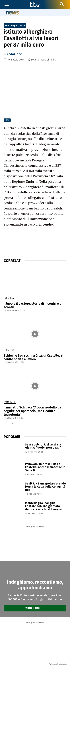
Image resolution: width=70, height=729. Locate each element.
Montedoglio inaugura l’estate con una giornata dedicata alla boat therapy (43, 506)
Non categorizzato (15, 25)
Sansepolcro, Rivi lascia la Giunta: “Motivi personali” (43, 446)
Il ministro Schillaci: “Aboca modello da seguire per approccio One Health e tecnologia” (32, 411)
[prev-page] (6, 424)
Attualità (10, 402)
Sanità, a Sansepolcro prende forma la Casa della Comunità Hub (45, 487)
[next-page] (11, 424)
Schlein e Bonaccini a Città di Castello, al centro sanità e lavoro (33, 357)
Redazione (14, 54)
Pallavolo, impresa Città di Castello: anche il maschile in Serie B (45, 467)
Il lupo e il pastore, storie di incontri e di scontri (33, 305)
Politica (9, 350)
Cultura (9, 298)
